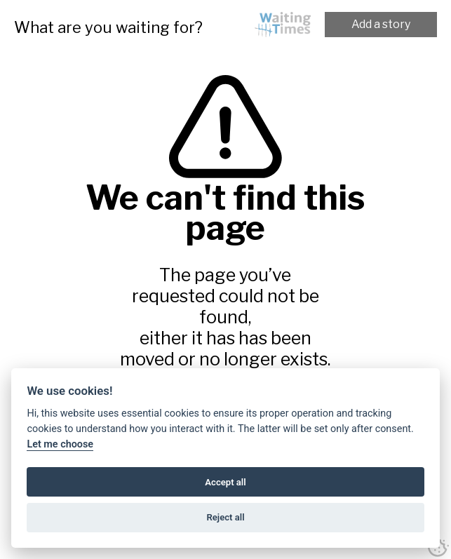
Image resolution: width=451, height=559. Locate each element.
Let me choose (60, 444)
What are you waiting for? (108, 27)
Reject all (225, 517)
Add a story (380, 24)
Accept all (225, 482)
